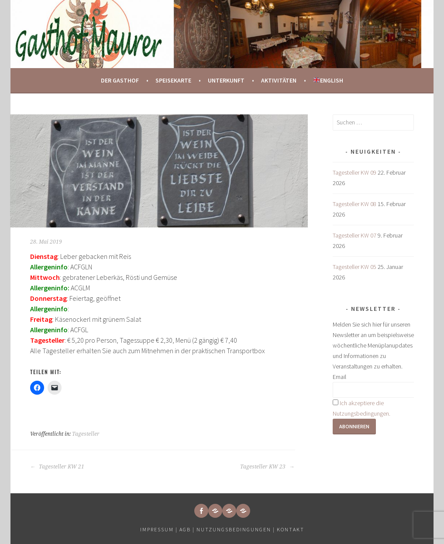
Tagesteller (86, 434)
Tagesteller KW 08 (354, 204)
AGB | (187, 529)
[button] (215, 511)
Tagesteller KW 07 (354, 235)
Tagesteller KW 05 (354, 267)
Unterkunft (226, 80)
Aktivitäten (278, 80)
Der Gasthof (120, 80)
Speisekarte (173, 80)
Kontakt (290, 529)
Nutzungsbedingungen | (236, 529)
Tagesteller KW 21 (57, 467)
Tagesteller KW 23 (267, 467)
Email (339, 377)
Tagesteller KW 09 (354, 172)
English (328, 80)
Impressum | (159, 529)
